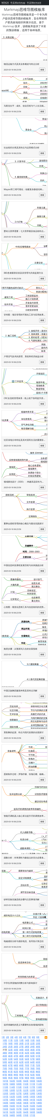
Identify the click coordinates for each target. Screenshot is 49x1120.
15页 (32, 1040)
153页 (32, 1106)
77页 (27, 1068)
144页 (12, 1102)
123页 (32, 1090)
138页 (12, 1099)
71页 (32, 1065)
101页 (5, 1081)
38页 (5, 1052)
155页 (5, 1109)
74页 (10, 1068)
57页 (32, 1059)
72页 (38, 1065)
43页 (32, 1052)
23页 (38, 1043)
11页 (10, 1040)
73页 (5, 1068)
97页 (21, 1077)
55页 (21, 1059)
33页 (16, 1049)
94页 (5, 1077)
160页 (39, 1109)
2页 (7, 1037)
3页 (11, 1037)
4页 (16, 1037)
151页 (19, 1106)
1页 (3, 1037)
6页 (25, 1037)
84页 (27, 1071)
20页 (21, 1043)
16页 (38, 1040)
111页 (32, 1084)
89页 (16, 1074)
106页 (39, 1081)
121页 (19, 1090)
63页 (27, 1062)
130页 (39, 1093)
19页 (16, 1043)
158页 (25, 1109)
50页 (32, 1056)
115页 (19, 1087)
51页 (38, 1056)
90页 (21, 1074)
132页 (12, 1096)
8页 (33, 1037)
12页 (16, 1040)
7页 (29, 1037)
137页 (5, 1099)
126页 (12, 1093)
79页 (38, 1068)
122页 (25, 1090)
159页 (32, 1109)
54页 (16, 1059)
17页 (5, 1043)
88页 (10, 1074)
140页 (25, 1099)
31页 (5, 1049)
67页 (10, 1065)
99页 (32, 1077)
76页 (21, 1068)
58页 (38, 1059)
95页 (10, 1077)
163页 (19, 1112)
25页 (10, 1046)
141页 (32, 1099)
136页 (39, 1096)
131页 (5, 1096)
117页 (32, 1087)
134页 (25, 1096)
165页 (32, 1112)
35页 (27, 1049)
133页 (19, 1096)
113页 (5, 1087)
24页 (5, 1046)
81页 (10, 1071)
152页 (25, 1106)
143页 (5, 1102)
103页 (19, 1081)
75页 (16, 1068)
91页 (27, 1074)
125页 (5, 1093)
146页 (25, 1102)
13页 (21, 1040)
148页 (39, 1102)
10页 (5, 1040)
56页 (27, 1059)
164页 (25, 1112)
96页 (16, 1077)
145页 (19, 1102)
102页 (12, 1081)
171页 (32, 1115)
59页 (5, 1062)
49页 (27, 1056)
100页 (38, 1077)
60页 (10, 1062)
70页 (27, 1065)
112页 (39, 1084)
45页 (5, 1056)
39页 (10, 1052)
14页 (27, 1040)
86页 (38, 1071)
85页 (32, 1071)
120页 (12, 1090)
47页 (16, 1056)
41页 (21, 1052)
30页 (38, 1046)
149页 (5, 1106)
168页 (12, 1115)
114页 (12, 1087)
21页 (27, 1043)
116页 (25, 1087)
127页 (19, 1093)
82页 (16, 1071)
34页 (21, 1049)
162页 (12, 1112)
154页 (39, 1106)
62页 (21, 1062)
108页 (12, 1084)
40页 (16, 1052)
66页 (5, 1065)
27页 (21, 1046)
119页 (5, 1090)
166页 (39, 1112)
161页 (5, 1112)
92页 (32, 1074)
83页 (21, 1071)
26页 (16, 1046)
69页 (21, 1065)
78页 (32, 1068)
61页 (16, 1062)
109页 (19, 1084)
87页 (5, 1074)
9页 (37, 1037)
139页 (19, 1099)
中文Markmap (17, 2)
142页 (39, 1099)
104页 (25, 1081)
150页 (12, 1106)
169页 (19, 1115)
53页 (10, 1059)
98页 (27, 1077)
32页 (10, 1049)
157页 (19, 1109)
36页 (32, 1049)
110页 (25, 1084)
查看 (42, 69)
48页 (21, 1056)
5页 (20, 1037)
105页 (32, 1081)
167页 (5, 1115)
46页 (10, 1056)
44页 (38, 1052)
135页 (32, 1096)
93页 (38, 1074)
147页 (32, 1102)
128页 (25, 1093)
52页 (5, 1059)
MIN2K (5, 2)
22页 (32, 1043)
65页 (38, 1062)
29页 (32, 1046)
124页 (39, 1090)
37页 (38, 1049)
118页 (39, 1087)
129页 (32, 1093)
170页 (25, 1115)
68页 (16, 1065)
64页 (32, 1062)
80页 (5, 1071)
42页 (27, 1052)
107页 (5, 1084)
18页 (10, 1043)
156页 (12, 1109)
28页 (27, 1046)
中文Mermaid (34, 2)
